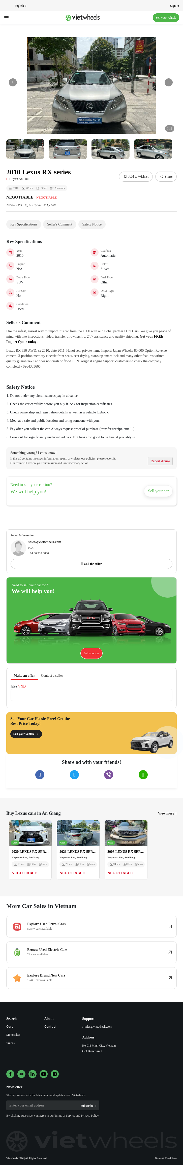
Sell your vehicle (166, 17)
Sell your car (158, 491)
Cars (9, 1026)
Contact (50, 1026)
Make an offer (24, 675)
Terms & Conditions (166, 1158)
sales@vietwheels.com (98, 1026)
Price (14, 686)
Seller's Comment (59, 224)
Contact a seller (52, 675)
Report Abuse (160, 461)
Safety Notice (92, 224)
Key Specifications (23, 224)
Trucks (10, 1043)
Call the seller (93, 564)
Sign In (174, 6)
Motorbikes (13, 1034)
